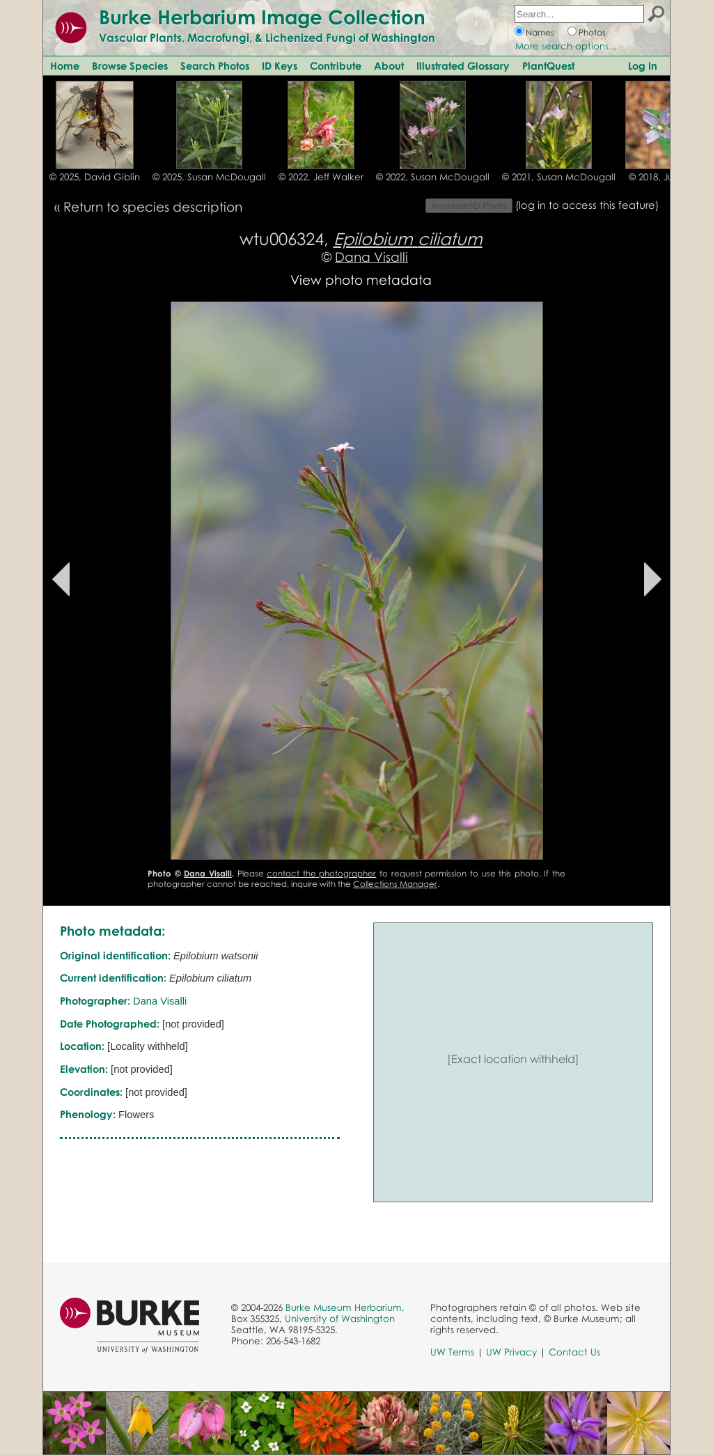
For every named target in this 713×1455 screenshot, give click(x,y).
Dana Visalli (371, 257)
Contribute (335, 65)
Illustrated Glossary (463, 65)
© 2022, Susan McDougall (432, 176)
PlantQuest (548, 65)
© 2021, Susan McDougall (559, 176)
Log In (642, 65)
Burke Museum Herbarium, (345, 1307)
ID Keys (279, 65)
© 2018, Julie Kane (669, 176)
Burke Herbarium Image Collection (262, 17)
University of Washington (340, 1318)
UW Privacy (511, 1352)
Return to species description (152, 206)
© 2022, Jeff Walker (321, 176)
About (389, 65)
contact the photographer (321, 873)
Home (64, 65)
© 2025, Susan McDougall (209, 176)
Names (540, 32)
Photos (592, 32)
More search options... (566, 46)
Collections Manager (395, 884)
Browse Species (130, 65)
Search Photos (214, 65)
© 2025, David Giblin (94, 176)
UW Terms (452, 1352)
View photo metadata (361, 280)
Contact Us (574, 1352)
